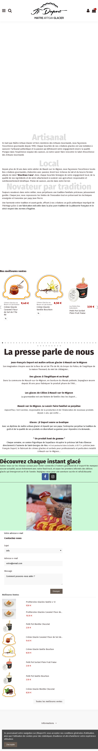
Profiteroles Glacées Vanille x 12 (11, 305)
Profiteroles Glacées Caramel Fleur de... (44, 612)
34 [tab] (92, 342)
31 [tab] (84, 342)
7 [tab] (16, 342)
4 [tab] (8, 342)
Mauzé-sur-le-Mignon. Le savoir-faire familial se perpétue (49, 406)
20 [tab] (53, 342)
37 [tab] (37, 345)
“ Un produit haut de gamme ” (49, 438)
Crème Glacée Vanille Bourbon (40, 649)
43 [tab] (54, 345)
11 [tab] (27, 342)
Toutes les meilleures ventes (49, 701)
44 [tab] (57, 345)
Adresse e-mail (11, 558)
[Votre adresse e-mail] (45, 533)
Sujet (6, 545)
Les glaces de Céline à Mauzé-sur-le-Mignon (49, 392)
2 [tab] (2, 342)
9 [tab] (22, 342)
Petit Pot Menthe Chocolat (77, 312)
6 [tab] (13, 342)
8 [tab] (19, 342)
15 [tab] (39, 342)
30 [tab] (81, 342)
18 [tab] (47, 342)
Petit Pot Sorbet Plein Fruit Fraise (41, 662)
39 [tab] (43, 345)
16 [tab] (42, 342)
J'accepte (10, 744)
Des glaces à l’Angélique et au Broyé (49, 376)
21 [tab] (56, 342)
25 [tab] (67, 342)
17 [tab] (44, 342)
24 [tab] (64, 342)
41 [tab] (49, 345)
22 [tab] (58, 342)
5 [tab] (10, 342)
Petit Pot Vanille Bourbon (37, 676)
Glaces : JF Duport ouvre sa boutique (49, 422)
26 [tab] (70, 342)
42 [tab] (51, 345)
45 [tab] (60, 345)
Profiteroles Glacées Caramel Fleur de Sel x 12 (43, 307)
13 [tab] (33, 342)
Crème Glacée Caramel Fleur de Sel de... (44, 637)
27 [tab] (73, 342)
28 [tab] (75, 342)
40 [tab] (46, 345)
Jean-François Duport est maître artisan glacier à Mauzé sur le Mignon (49, 362)
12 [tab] (30, 342)
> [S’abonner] (92, 533)
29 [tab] (78, 342)
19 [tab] (50, 342)
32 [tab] (87, 342)
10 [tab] (25, 342)
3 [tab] (5, 342)
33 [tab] (90, 342)
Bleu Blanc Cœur (25, 175)
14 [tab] (36, 342)
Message (8, 571)
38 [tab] (40, 345)
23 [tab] (61, 342)
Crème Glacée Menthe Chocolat (40, 689)
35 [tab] (95, 342)
